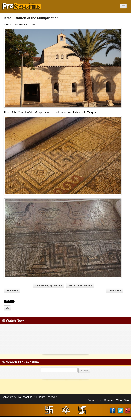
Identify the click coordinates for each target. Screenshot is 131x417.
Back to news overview (80, 285)
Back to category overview (48, 285)
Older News (12, 290)
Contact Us (94, 400)
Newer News (114, 290)
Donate (108, 400)
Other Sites (122, 400)
